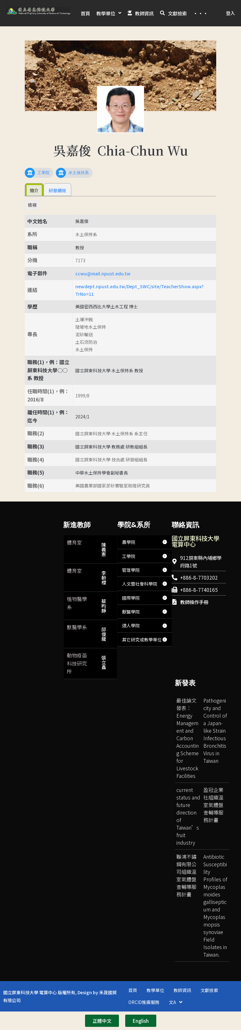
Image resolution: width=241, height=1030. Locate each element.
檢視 (32, 218)
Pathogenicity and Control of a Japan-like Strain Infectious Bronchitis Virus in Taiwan (215, 744)
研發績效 (57, 204)
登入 (230, 20)
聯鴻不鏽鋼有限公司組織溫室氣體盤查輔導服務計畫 (186, 889)
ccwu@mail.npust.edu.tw (103, 287)
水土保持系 (78, 186)
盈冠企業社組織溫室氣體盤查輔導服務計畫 (213, 818)
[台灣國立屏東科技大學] (199, 658)
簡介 (34, 204)
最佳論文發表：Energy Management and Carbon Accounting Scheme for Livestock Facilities (187, 751)
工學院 (43, 186)
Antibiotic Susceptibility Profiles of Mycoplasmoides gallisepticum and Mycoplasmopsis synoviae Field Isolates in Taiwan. (215, 919)
